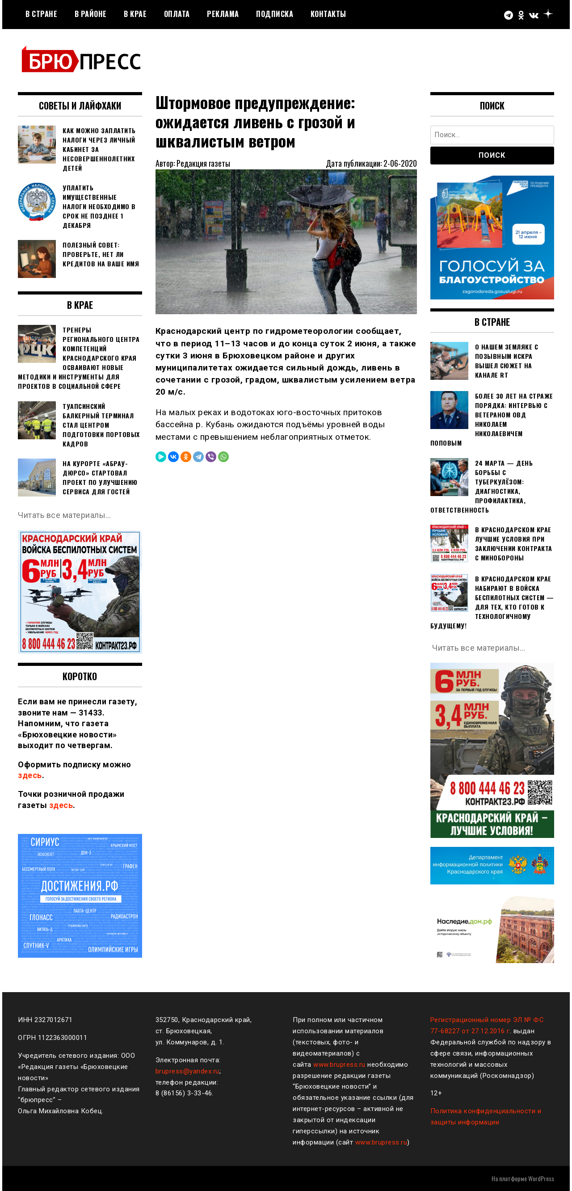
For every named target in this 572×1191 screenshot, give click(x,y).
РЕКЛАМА (223, 13)
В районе (91, 13)
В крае (135, 13)
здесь (30, 775)
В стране (41, 13)
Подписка (274, 13)
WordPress (541, 1178)
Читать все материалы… (64, 515)
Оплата (177, 13)
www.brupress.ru (339, 1065)
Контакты (328, 13)
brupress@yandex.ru (187, 1071)
